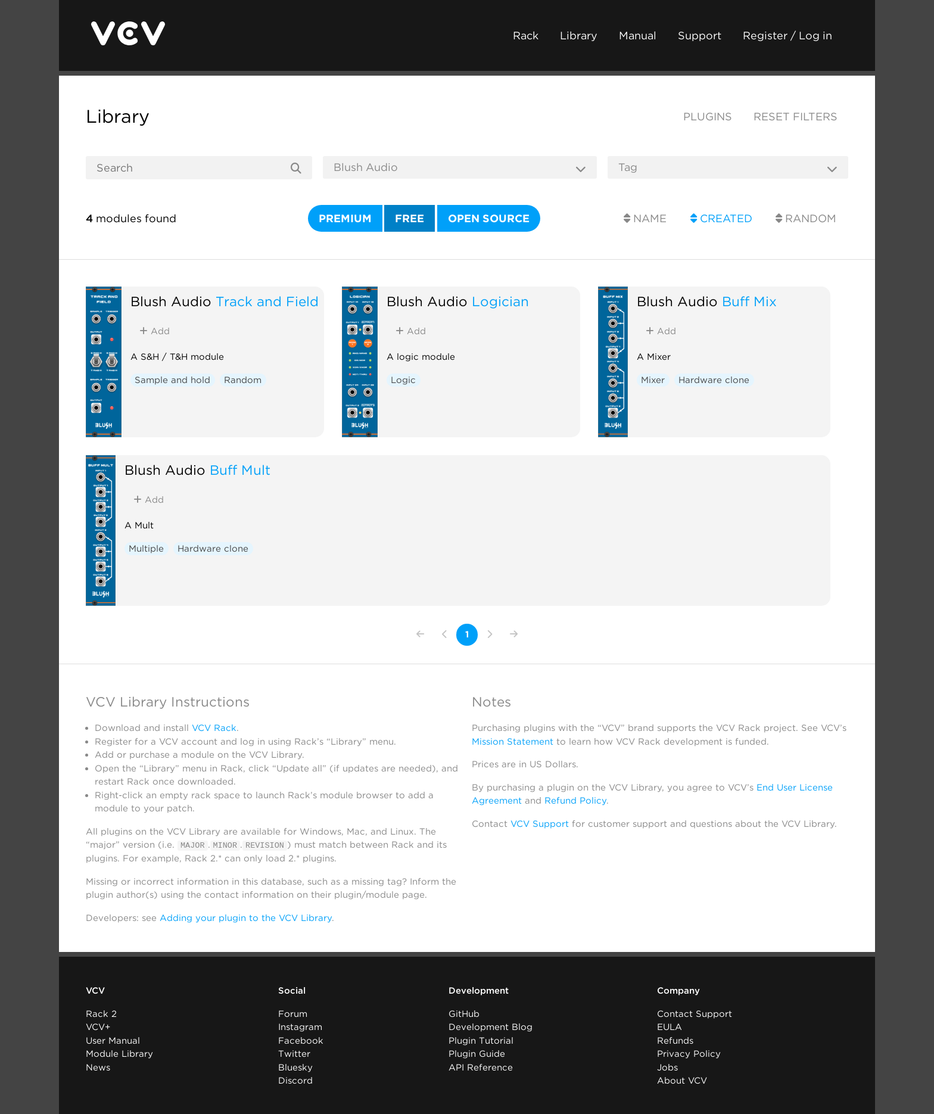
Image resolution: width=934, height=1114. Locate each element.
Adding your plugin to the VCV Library (246, 917)
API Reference (481, 1067)
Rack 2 (101, 1013)
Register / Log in (787, 35)
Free (409, 218)
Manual (637, 35)
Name (645, 218)
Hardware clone (713, 380)
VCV (95, 990)
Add (154, 331)
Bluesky (295, 1067)
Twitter (294, 1053)
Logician (500, 301)
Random (806, 218)
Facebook (300, 1040)
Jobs (667, 1067)
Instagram (300, 1027)
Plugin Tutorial (481, 1040)
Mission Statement (512, 741)
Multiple (146, 548)
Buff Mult (240, 470)
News (98, 1067)
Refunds (675, 1040)
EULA (669, 1027)
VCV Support (539, 824)
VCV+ (98, 1027)
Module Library (119, 1053)
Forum (292, 1013)
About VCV (682, 1080)
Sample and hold (172, 380)
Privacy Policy (689, 1053)
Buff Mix (749, 301)
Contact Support (694, 1013)
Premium (345, 218)
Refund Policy (575, 800)
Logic (403, 380)
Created (721, 218)
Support (699, 35)
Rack (525, 35)
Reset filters (796, 116)
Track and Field (267, 301)
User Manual (113, 1040)
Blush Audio (170, 301)
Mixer (653, 380)
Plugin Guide (477, 1053)
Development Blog (491, 1027)
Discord (295, 1080)
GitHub (464, 1013)
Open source (489, 218)
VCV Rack (214, 728)
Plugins (707, 116)
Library (578, 35)
